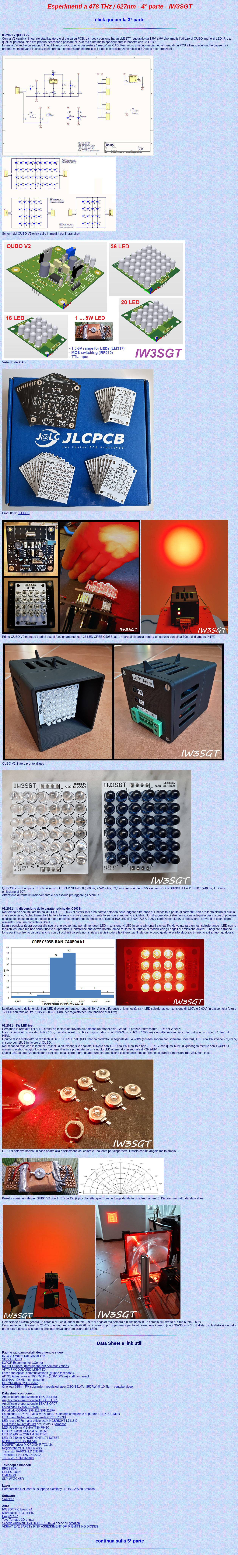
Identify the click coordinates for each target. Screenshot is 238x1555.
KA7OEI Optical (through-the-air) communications (35, 1366)
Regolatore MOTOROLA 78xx (22, 1448)
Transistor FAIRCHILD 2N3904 (23, 1451)
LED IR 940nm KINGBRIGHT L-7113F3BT (30, 1437)
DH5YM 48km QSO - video (20, 1383)
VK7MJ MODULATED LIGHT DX (24, 1369)
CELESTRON (11, 1471)
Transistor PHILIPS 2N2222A (21, 1454)
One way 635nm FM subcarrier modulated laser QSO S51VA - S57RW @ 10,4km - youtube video (67, 1386)
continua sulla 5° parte (120, 1540)
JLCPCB (24, 513)
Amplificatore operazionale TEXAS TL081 (30, 1400)
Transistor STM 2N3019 (18, 1458)
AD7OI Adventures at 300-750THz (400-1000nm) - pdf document (45, 1376)
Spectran (8, 1499)
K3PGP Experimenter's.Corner (22, 1362)
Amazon (90, 1029)
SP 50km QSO (12, 1359)
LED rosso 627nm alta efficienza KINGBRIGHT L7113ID (40, 1420)
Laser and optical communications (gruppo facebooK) (38, 1373)
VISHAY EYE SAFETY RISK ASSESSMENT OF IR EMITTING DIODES (50, 1526)
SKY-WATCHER (13, 1478)
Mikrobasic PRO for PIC (18, 1512)
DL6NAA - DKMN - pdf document (24, 1379)
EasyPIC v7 (10, 1516)
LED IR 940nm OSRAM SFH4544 (24, 1434)
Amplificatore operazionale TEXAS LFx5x (30, 1396)
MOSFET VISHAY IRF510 (19, 1441)
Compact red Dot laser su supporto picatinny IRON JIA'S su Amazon (48, 1489)
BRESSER (9, 1468)
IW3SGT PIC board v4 (17, 1509)
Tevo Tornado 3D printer (18, 1519)
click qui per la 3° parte (120, 19)
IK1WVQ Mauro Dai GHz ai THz (23, 1355)
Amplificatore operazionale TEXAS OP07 (29, 1403)
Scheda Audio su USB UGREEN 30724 (28, 1523)
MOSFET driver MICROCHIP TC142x (27, 1444)
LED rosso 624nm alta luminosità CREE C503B (34, 1417)
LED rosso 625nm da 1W (19, 1424)
